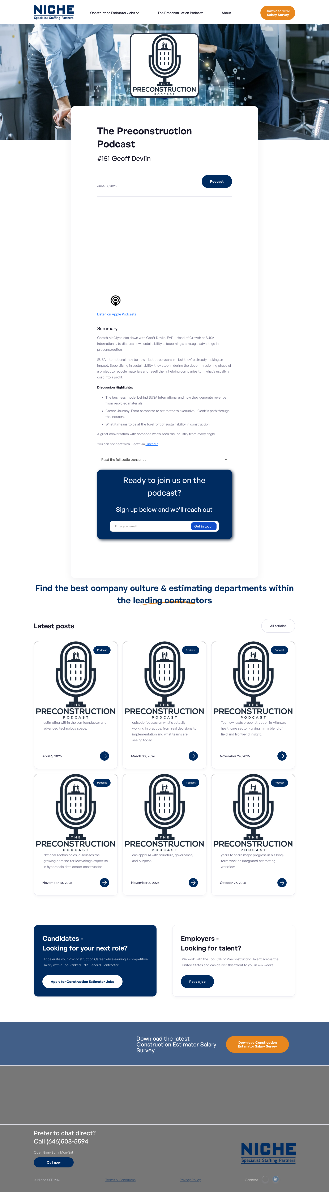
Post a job (197, 981)
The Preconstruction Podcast (180, 13)
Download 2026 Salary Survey (277, 13)
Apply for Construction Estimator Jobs (82, 981)
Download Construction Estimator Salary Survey (257, 1044)
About (226, 13)
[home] (54, 12)
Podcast (217, 181)
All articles (278, 626)
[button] (114, 13)
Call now (54, 1162)
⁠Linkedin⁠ (152, 444)
